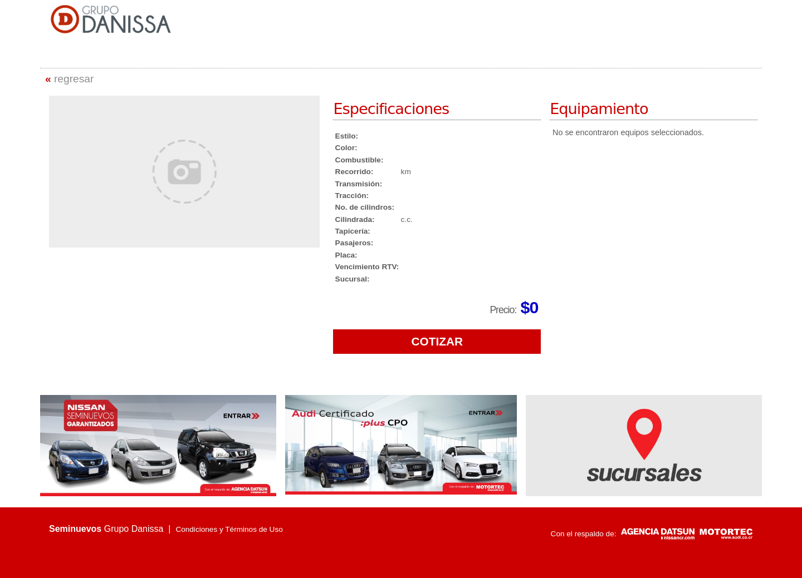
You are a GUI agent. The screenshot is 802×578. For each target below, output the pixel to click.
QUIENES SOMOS (483, 31)
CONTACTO (642, 31)
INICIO (435, 31)
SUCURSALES (591, 31)
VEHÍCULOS (540, 31)
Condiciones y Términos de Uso (228, 529)
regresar (69, 79)
